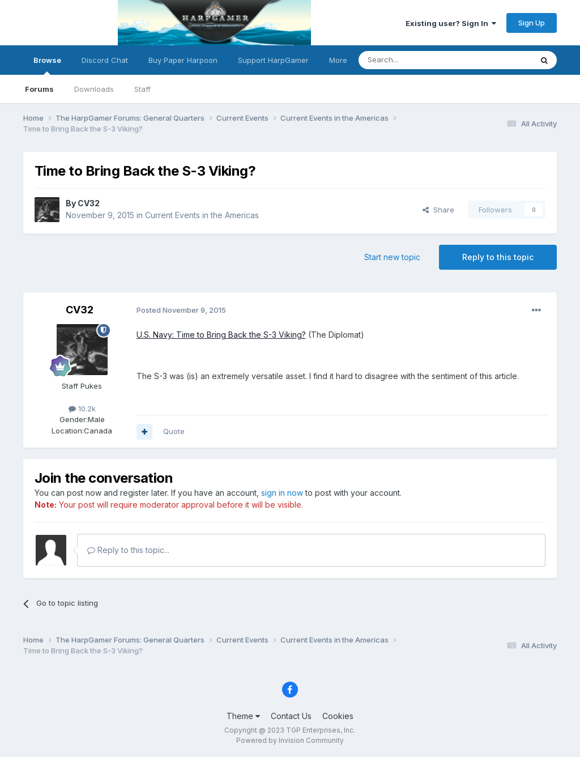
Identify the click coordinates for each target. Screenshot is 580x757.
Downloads (94, 88)
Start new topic (392, 257)
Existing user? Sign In (451, 23)
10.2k (82, 408)
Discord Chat (105, 60)
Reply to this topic (498, 257)
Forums (39, 88)
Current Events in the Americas (202, 215)
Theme (243, 716)
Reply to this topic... (128, 550)
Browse (47, 65)
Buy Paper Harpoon (183, 60)
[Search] (416, 60)
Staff (142, 88)
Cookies (337, 716)
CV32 (89, 203)
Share (438, 209)
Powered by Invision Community (290, 740)
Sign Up (531, 22)
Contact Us (291, 716)
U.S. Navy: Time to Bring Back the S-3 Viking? (221, 334)
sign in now (282, 492)
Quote (174, 431)
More (338, 60)
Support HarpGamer (273, 60)
